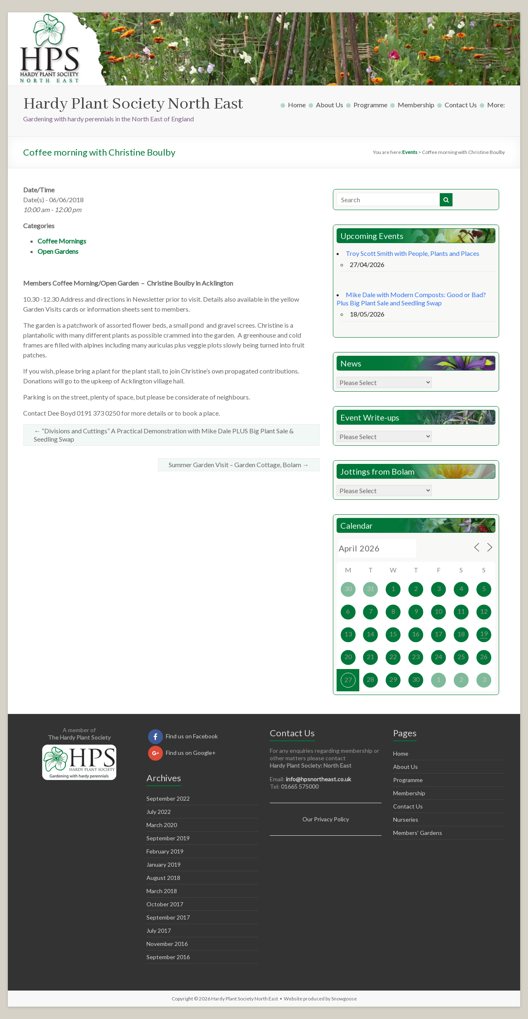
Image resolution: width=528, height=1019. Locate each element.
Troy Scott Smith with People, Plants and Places (412, 253)
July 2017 (158, 930)
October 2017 (164, 904)
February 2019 (165, 851)
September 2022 (168, 798)
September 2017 (168, 917)
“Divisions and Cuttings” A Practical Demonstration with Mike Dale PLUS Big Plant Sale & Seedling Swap (164, 435)
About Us (329, 105)
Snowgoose (344, 998)
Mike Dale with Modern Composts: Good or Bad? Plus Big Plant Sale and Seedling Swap (411, 299)
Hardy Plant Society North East (133, 104)
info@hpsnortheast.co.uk (318, 779)
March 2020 (161, 824)
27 (348, 679)
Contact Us (461, 105)
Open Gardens (58, 251)
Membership (416, 105)
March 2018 (161, 890)
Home (297, 105)
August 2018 (163, 877)
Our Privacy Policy (325, 819)
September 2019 (168, 838)
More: (496, 105)
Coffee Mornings (62, 241)
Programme (370, 105)
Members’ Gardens (417, 832)
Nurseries (405, 819)
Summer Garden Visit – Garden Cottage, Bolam (239, 464)
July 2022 (158, 811)
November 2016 (167, 943)
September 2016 (168, 956)
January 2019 (163, 864)
